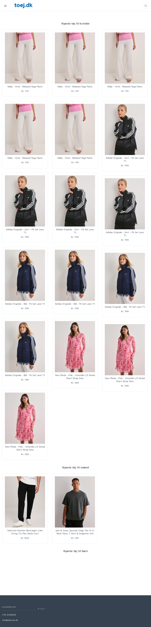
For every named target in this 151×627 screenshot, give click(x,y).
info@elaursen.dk (10, 620)
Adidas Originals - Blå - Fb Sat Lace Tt (25, 303)
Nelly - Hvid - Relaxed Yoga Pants (24, 86)
